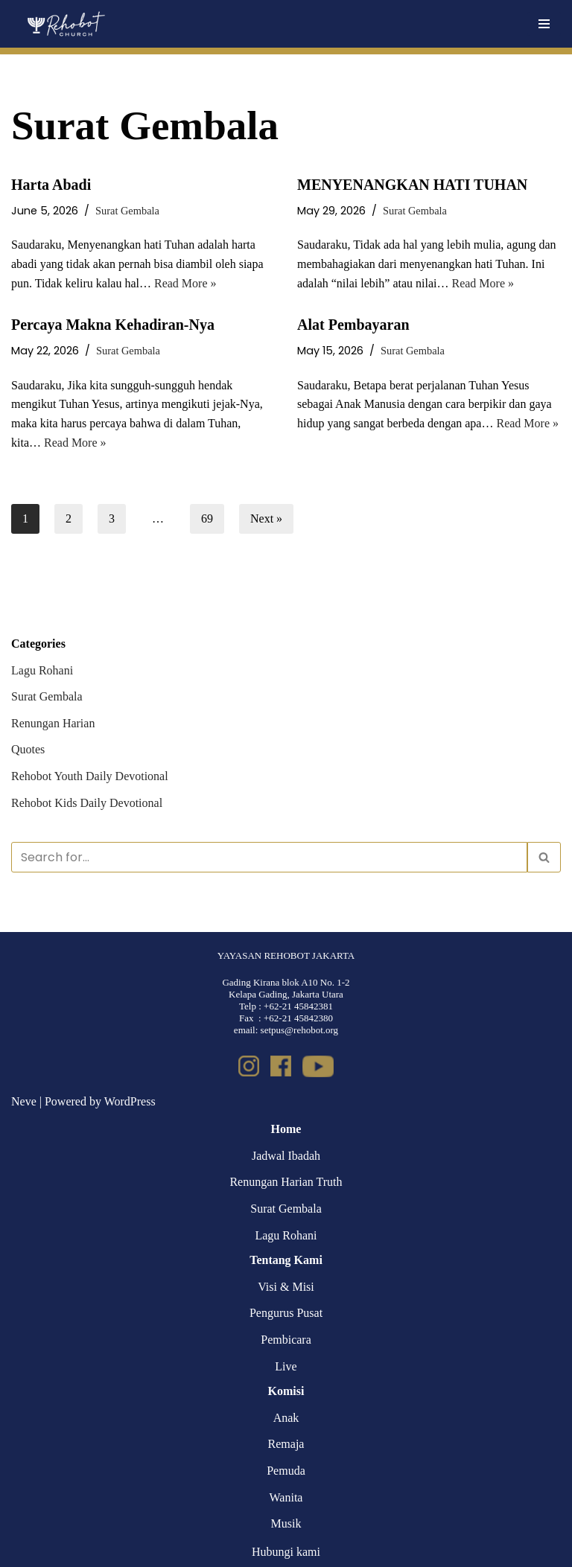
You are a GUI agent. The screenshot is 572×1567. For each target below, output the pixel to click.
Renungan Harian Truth (285, 1181)
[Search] (269, 857)
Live (285, 1366)
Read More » (185, 283)
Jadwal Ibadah (286, 1155)
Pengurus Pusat (286, 1312)
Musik (286, 1523)
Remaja (286, 1443)
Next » (266, 518)
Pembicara (286, 1339)
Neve (23, 1101)
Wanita (286, 1497)
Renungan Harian (53, 723)
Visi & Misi (286, 1286)
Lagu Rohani (42, 670)
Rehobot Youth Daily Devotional (89, 776)
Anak (286, 1417)
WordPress (130, 1101)
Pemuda (286, 1470)
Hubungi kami (286, 1551)
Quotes (28, 749)
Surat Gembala (127, 211)
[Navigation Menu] (544, 24)
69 (207, 518)
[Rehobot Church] (65, 23)
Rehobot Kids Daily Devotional (86, 803)
